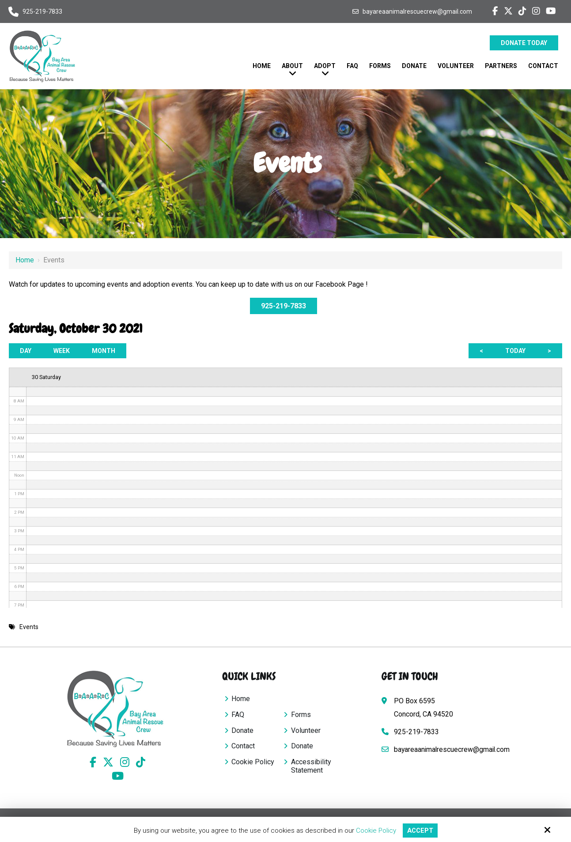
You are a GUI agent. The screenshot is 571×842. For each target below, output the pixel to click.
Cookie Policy (375, 830)
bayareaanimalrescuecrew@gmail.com (417, 11)
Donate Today (524, 42)
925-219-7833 (42, 11)
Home (24, 260)
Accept (420, 830)
